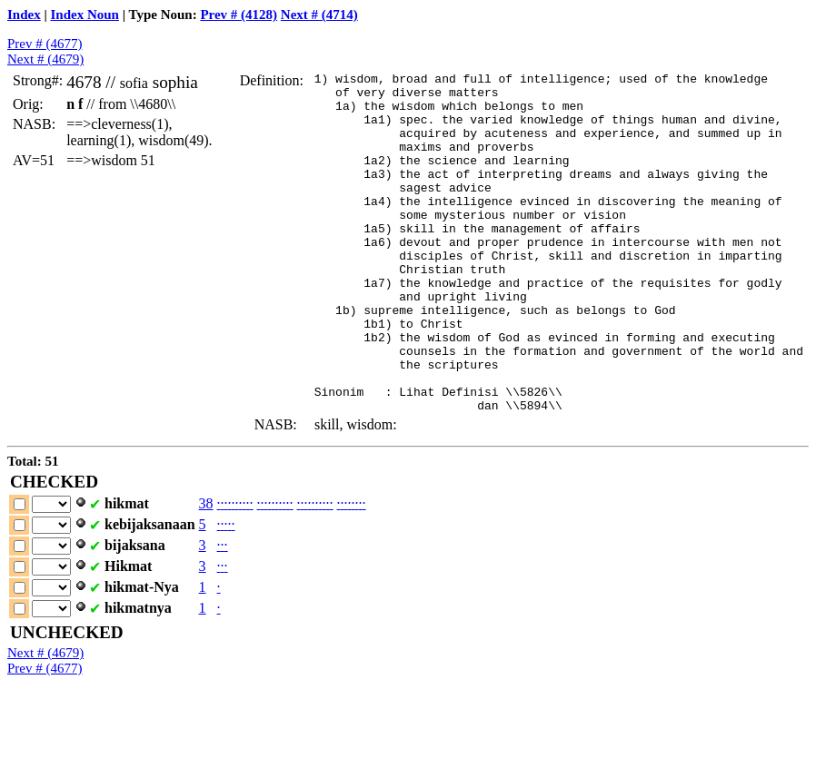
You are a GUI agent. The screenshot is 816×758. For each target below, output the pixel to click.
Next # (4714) (319, 14)
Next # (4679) (45, 59)
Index (24, 14)
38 (206, 571)
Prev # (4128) (238, 14)
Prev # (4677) (45, 43)
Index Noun (85, 14)
